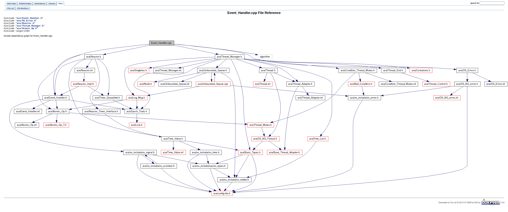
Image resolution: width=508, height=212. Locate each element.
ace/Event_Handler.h (29, 18)
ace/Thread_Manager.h (30, 27)
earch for (475, 3)
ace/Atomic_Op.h (27, 31)
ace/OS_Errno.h (26, 21)
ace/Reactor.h (25, 24)
